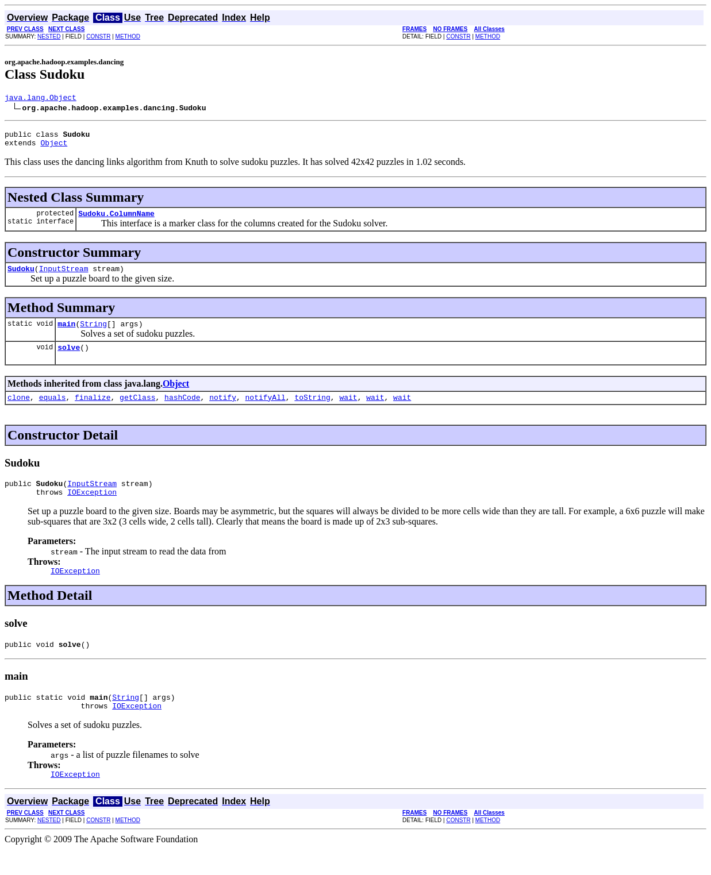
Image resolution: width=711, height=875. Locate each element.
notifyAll (265, 411)
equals (52, 411)
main (66, 334)
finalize (92, 411)
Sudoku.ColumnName (116, 220)
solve (68, 359)
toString (312, 411)
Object (53, 147)
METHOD (128, 36)
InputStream (64, 277)
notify (222, 411)
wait (348, 411)
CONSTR (98, 36)
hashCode (182, 411)
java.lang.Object (40, 99)
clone (18, 411)
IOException (92, 509)
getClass (137, 411)
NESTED (49, 36)
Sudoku (20, 277)
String (93, 334)
